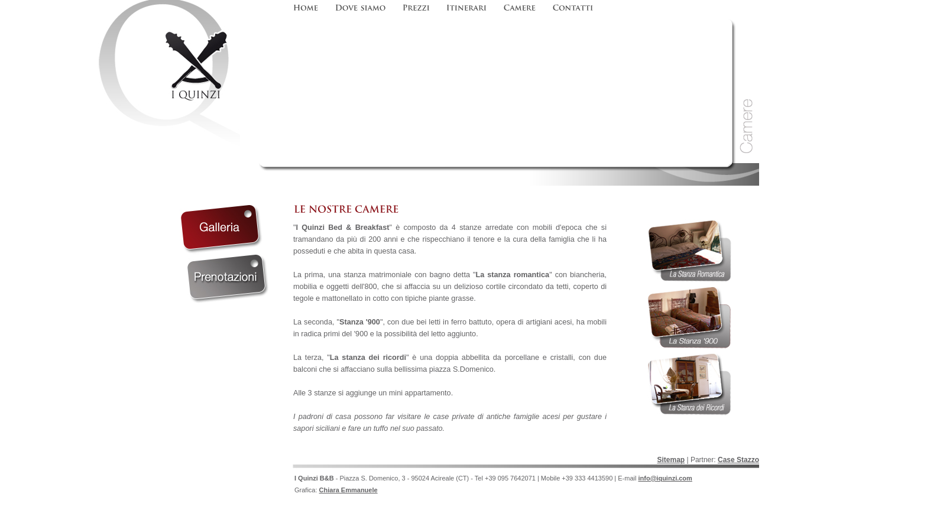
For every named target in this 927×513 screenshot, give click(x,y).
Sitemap (671, 460)
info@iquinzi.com (665, 478)
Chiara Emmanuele (348, 489)
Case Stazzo (738, 460)
